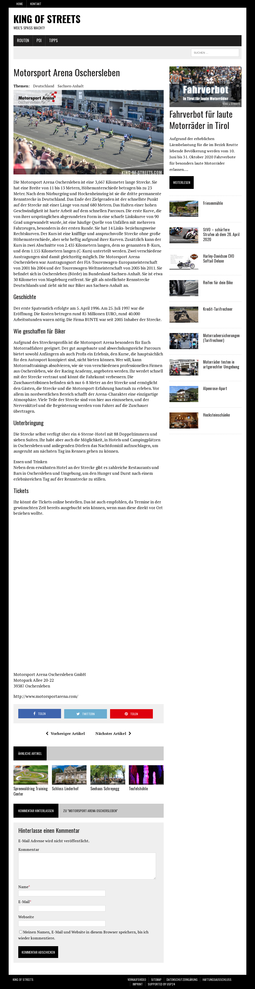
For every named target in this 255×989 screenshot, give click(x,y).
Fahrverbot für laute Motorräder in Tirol (201, 120)
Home (19, 4)
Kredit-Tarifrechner (218, 303)
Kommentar (28, 849)
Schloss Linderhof (64, 789)
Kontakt (35, 4)
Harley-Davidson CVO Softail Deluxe (218, 252)
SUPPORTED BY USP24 (161, 984)
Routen (22, 41)
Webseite (25, 917)
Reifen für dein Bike (218, 277)
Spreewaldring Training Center (30, 791)
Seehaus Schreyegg (104, 789)
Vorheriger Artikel (65, 734)
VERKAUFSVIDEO (137, 979)
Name (23, 886)
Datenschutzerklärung (182, 979)
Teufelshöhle (138, 789)
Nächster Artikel (113, 734)
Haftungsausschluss (217, 979)
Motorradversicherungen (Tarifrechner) (221, 332)
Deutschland (42, 86)
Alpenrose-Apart (215, 382)
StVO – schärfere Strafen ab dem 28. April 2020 (222, 226)
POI (38, 41)
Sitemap (156, 979)
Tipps (52, 41)
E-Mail (23, 902)
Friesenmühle (213, 197)
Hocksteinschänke (216, 409)
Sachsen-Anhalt (70, 86)
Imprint (138, 984)
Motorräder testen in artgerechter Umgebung (221, 358)
